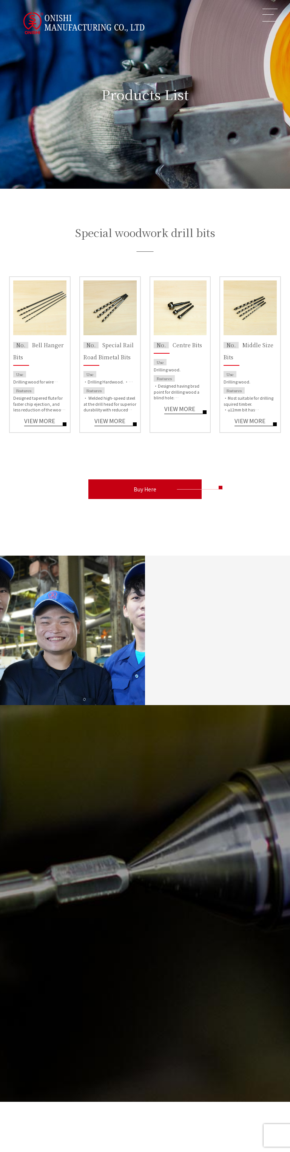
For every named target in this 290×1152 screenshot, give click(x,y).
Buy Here (145, 489)
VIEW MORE (39, 421)
